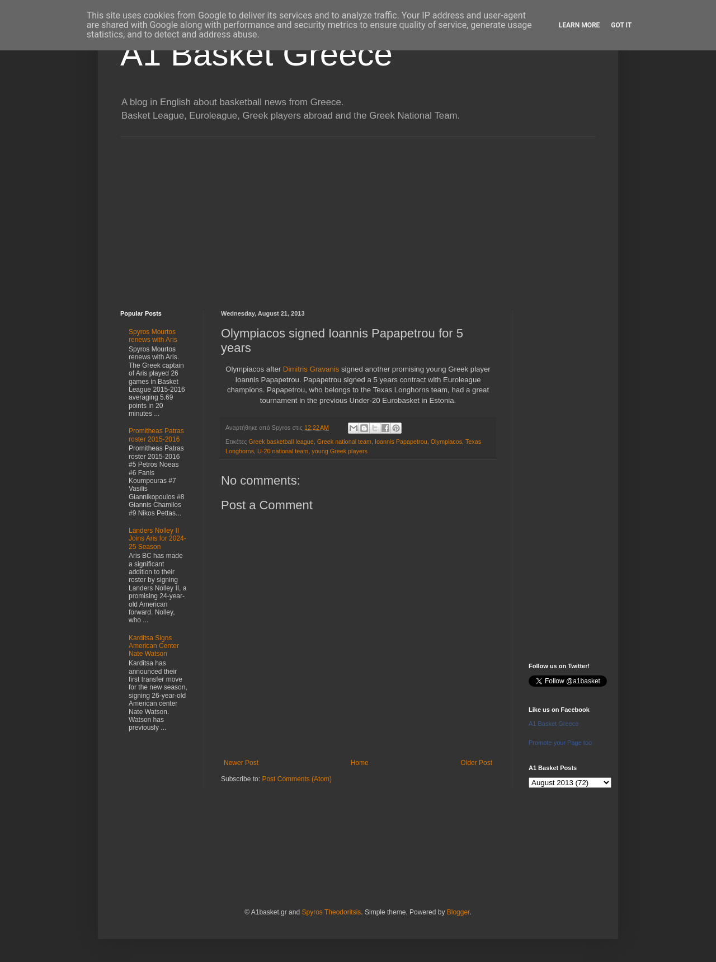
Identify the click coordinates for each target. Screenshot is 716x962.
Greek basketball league (280, 441)
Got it (621, 25)
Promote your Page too (560, 742)
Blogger (458, 912)
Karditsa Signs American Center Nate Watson (154, 646)
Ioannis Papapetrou (401, 441)
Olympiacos (446, 441)
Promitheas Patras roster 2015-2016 (156, 435)
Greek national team (344, 441)
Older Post (476, 763)
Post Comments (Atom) (297, 779)
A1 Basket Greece (256, 54)
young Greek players (340, 451)
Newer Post (241, 763)
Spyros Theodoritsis (331, 912)
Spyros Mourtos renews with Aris (153, 336)
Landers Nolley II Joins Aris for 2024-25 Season (157, 539)
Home (360, 763)
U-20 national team (282, 451)
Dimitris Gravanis (311, 369)
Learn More (579, 25)
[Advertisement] (358, 215)
